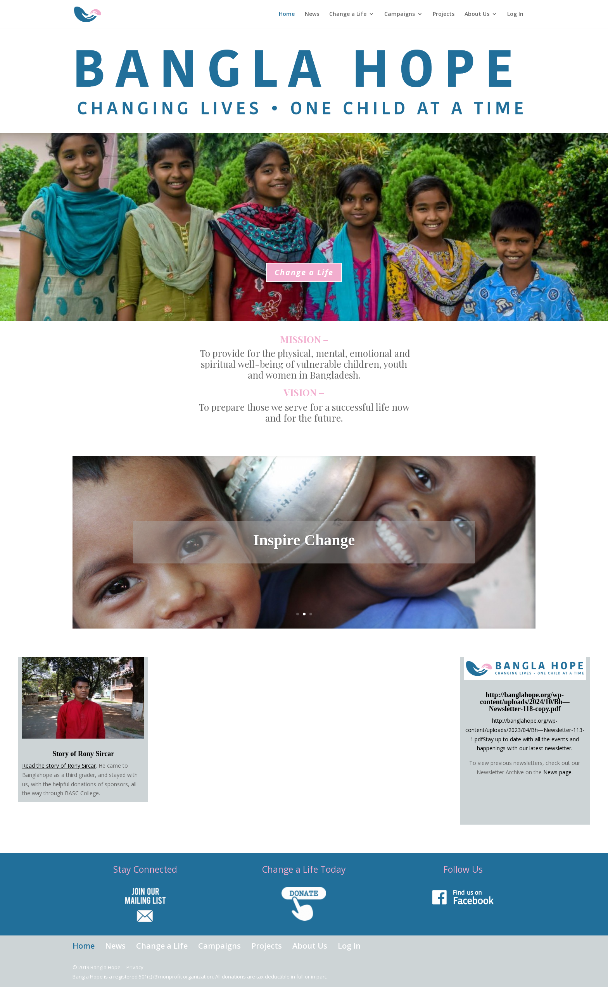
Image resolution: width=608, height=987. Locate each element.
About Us (473, 15)
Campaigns (396, 15)
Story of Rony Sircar (83, 754)
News (308, 15)
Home (283, 15)
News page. (558, 772)
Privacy (134, 967)
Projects (440, 15)
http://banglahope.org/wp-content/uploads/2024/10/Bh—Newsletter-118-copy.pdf (525, 702)
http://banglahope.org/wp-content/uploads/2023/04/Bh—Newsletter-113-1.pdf (524, 730)
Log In (512, 15)
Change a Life (344, 15)
